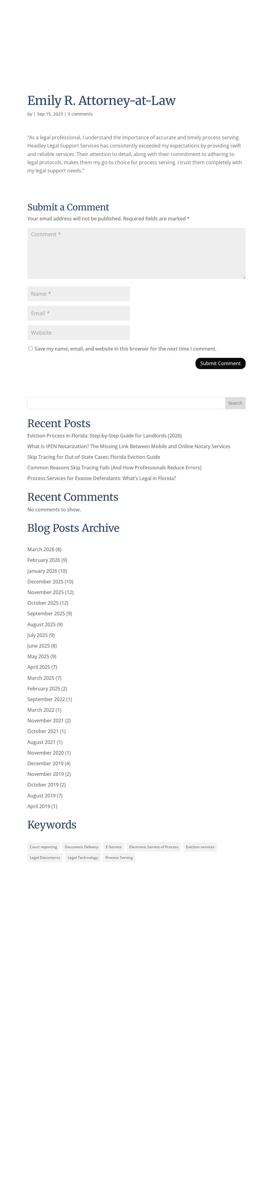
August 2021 (41, 742)
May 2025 (38, 656)
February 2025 (43, 688)
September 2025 (46, 613)
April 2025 (38, 667)
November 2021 (45, 720)
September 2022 (46, 699)
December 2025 (45, 581)
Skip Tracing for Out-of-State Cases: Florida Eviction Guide (93, 457)
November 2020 (45, 752)
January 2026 (42, 571)
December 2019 (45, 763)
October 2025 (43, 603)
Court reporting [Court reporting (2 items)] (43, 846)
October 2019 (43, 784)
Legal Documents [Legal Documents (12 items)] (45, 857)
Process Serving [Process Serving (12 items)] (119, 857)
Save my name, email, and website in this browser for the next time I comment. (125, 348)
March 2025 (40, 678)
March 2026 (40, 549)
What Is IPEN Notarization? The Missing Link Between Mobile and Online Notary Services (128, 446)
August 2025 (41, 624)
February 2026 (43, 560)
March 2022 (40, 710)
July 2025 (37, 635)
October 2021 (43, 731)
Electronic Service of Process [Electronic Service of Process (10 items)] (153, 846)
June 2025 (38, 645)
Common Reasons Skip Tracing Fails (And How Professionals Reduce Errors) (114, 467)
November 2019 (45, 774)
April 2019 (38, 806)
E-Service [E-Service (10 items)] (114, 846)
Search (235, 403)
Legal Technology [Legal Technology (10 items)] (83, 857)
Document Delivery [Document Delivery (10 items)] (81, 846)
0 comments (80, 114)
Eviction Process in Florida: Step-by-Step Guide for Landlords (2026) (104, 435)
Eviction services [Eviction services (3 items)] (200, 846)
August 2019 (41, 795)
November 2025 (45, 592)
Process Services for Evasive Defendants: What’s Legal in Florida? (101, 478)
